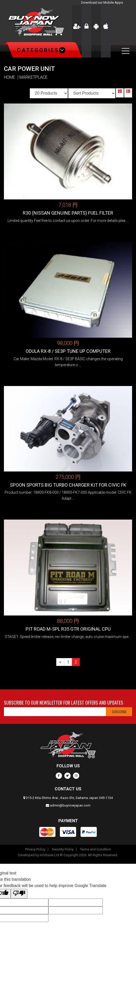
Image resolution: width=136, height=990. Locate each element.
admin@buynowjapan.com (70, 805)
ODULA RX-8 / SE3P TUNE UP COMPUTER (68, 351)
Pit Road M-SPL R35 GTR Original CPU (68, 629)
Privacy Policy (35, 849)
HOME (9, 77)
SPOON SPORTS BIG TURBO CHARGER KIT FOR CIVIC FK (68, 485)
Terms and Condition (95, 849)
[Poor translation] (19, 894)
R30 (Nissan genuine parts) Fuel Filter (68, 213)
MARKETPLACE (33, 77)
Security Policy (62, 849)
